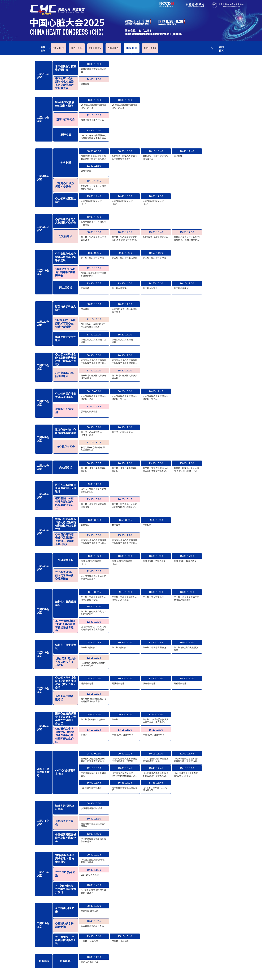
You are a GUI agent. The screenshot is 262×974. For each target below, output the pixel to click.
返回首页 (221, 49)
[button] (212, 49)
